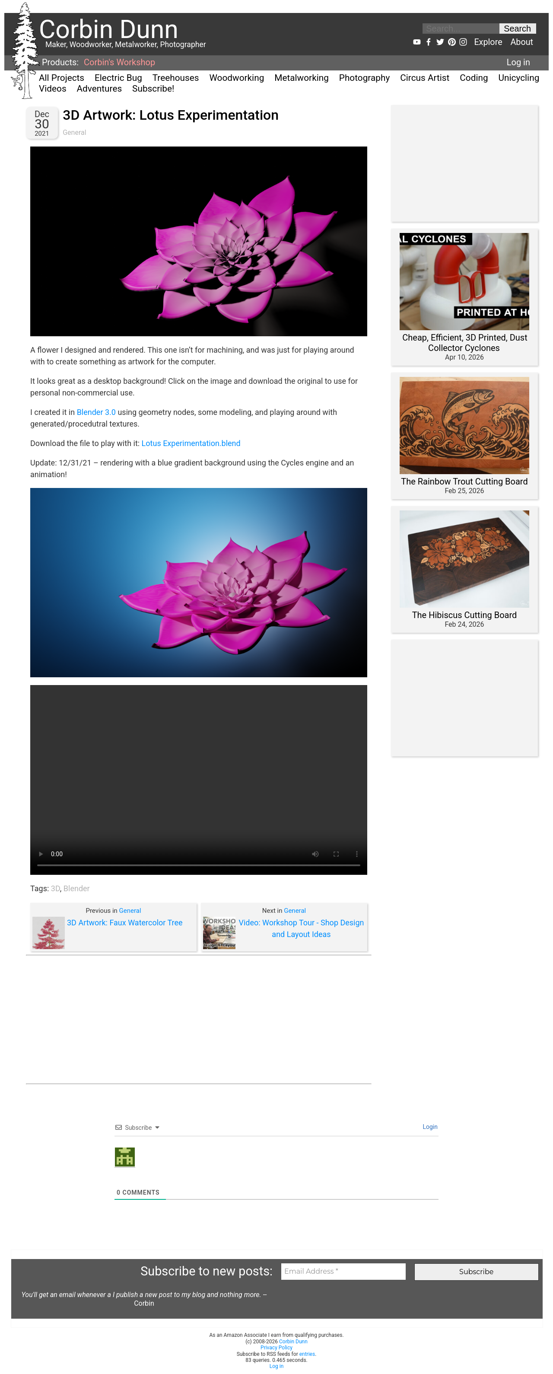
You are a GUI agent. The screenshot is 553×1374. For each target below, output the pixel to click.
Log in (518, 62)
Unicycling (519, 78)
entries (307, 1354)
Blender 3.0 (96, 412)
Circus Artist (424, 78)
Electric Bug (118, 78)
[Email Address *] (343, 1271)
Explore (488, 42)
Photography (364, 78)
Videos (53, 88)
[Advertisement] (199, 1019)
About (521, 42)
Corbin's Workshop (119, 62)
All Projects (61, 78)
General (74, 132)
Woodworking (236, 78)
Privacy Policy (276, 1348)
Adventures (99, 88)
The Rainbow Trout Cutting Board (464, 481)
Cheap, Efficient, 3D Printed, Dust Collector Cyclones (464, 342)
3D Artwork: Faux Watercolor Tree (125, 922)
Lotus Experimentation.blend (191, 443)
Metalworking (301, 78)
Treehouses (176, 78)
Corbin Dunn (293, 1342)
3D (55, 888)
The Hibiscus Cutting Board (464, 615)
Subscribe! (153, 88)
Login (429, 1126)
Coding (474, 78)
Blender (77, 888)
